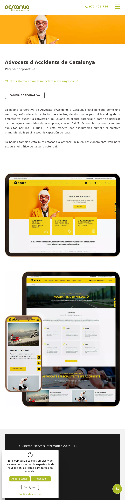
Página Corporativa (24, 95)
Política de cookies (30, 494)
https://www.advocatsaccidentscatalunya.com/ (41, 81)
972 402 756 (96, 6)
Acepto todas (20, 478)
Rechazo (41, 478)
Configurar (30, 487)
